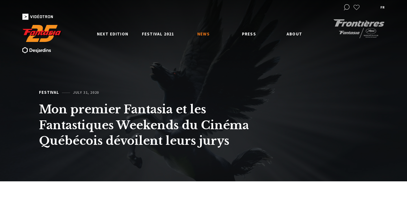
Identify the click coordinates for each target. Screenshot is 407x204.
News (203, 34)
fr (382, 7)
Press (249, 34)
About (294, 34)
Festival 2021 (158, 34)
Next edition (112, 34)
